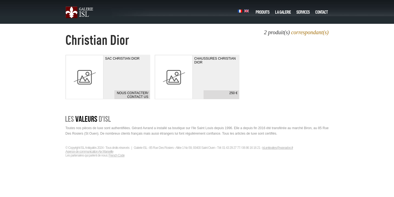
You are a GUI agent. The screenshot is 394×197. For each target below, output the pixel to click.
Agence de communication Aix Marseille (89, 151)
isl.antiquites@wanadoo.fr (277, 148)
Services (303, 10)
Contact (321, 10)
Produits (263, 10)
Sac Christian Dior (122, 58)
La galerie (283, 10)
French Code (116, 155)
